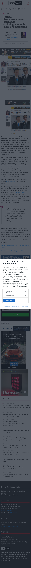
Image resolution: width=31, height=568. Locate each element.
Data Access (15, 306)
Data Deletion (6, 306)
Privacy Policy (24, 306)
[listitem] (15, 292)
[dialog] (15, 284)
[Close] (27, 262)
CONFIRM (9, 300)
